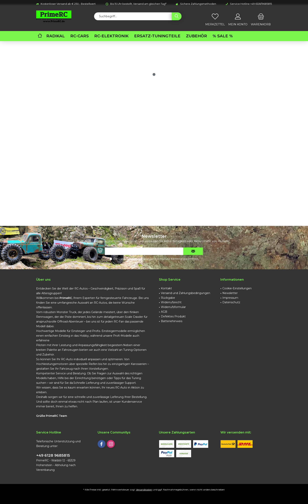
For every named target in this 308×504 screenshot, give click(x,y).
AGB (164, 311)
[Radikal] (56, 36)
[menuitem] (261, 18)
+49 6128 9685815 (53, 455)
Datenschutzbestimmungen (136, 258)
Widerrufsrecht (171, 302)
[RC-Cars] (80, 36)
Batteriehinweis (171, 321)
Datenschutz (231, 302)
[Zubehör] (196, 36)
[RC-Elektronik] (111, 36)
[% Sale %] (223, 36)
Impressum (230, 298)
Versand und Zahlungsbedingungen (185, 293)
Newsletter (230, 293)
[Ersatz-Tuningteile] (157, 36)
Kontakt (166, 288)
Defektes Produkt (173, 316)
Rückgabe (168, 298)
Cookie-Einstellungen (237, 288)
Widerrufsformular (173, 307)
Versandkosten (144, 489)
